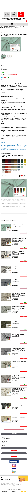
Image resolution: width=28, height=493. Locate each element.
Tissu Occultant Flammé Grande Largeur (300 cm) (18, 321)
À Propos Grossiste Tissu (6, 438)
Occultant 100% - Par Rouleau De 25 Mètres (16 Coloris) (18, 309)
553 (15, 257)
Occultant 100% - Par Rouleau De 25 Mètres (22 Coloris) (18, 336)
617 (15, 285)
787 (15, 382)
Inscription (3, 437)
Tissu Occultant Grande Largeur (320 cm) (19, 239)
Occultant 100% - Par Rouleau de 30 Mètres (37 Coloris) (18, 363)
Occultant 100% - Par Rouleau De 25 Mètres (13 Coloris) (18, 268)
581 (15, 230)
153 (15, 421)
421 (15, 244)
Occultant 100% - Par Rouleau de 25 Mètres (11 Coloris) (18, 296)
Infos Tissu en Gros (5, 439)
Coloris (2, 153)
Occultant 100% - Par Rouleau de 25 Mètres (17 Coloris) (18, 281)
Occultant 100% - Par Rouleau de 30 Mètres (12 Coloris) (18, 391)
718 (15, 312)
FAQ (2, 443)
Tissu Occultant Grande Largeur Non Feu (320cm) (12, 31)
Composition (7, 153)
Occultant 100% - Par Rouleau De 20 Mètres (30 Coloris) (18, 254)
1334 (15, 394)
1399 (15, 367)
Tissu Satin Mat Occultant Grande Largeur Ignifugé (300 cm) (18, 349)
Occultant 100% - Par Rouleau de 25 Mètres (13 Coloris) (18, 323)
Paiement (3, 445)
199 (15, 408)
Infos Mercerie (4, 441)
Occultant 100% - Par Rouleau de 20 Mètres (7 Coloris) (18, 417)
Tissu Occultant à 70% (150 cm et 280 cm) (19, 403)
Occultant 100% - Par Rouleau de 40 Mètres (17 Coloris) (18, 378)
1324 (15, 354)
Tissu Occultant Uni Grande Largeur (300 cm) (19, 376)
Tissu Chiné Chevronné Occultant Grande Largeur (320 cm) (18, 294)
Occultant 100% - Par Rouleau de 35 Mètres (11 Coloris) (18, 351)
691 (15, 272)
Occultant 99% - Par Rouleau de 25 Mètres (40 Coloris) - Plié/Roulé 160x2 (18, 226)
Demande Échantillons (6, 435)
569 (15, 340)
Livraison (3, 442)
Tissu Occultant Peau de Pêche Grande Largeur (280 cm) (19, 266)
